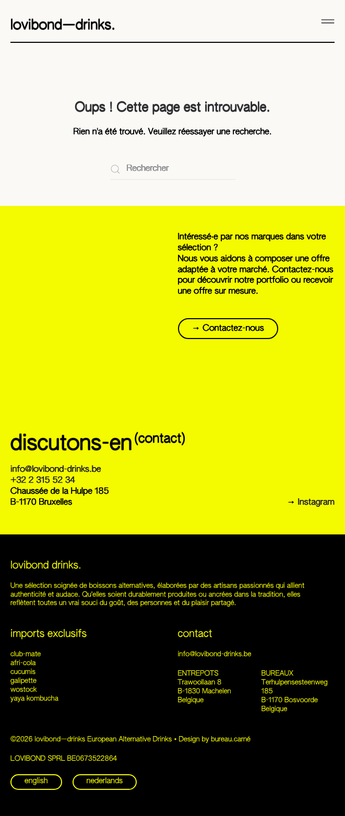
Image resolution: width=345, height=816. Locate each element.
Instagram (316, 502)
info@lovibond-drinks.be (55, 469)
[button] (327, 21)
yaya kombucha (34, 698)
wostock (23, 689)
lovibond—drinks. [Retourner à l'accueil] (62, 25)
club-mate (25, 654)
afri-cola (22, 663)
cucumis (22, 672)
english (36, 781)
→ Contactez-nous (228, 328)
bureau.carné (231, 739)
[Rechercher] (172, 169)
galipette (23, 681)
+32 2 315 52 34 (42, 480)
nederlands (105, 781)
